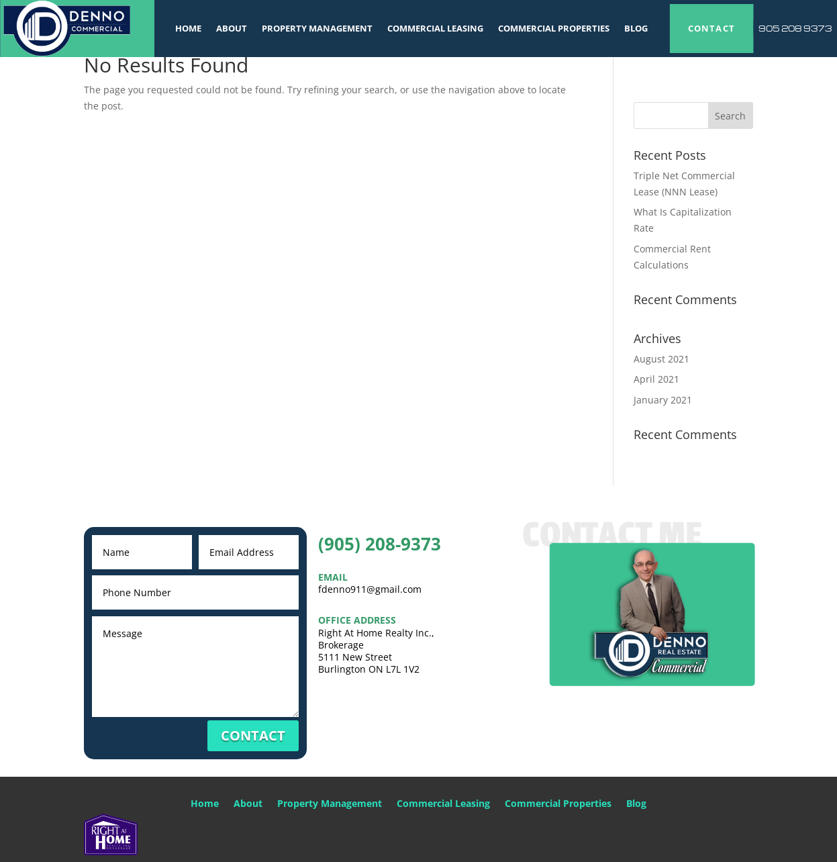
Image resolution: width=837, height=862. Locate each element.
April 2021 (656, 379)
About (231, 28)
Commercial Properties (553, 28)
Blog (636, 28)
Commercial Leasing (435, 28)
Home (188, 28)
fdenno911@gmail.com (370, 589)
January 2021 (663, 399)
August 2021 (661, 358)
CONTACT (712, 28)
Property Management (317, 28)
